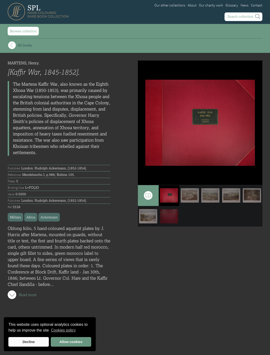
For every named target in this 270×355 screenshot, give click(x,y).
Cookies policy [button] (63, 330)
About (192, 5)
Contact (256, 5)
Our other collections (169, 5)
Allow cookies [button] (70, 342)
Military (15, 217)
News (244, 5)
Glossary (231, 5)
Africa (30, 217)
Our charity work (211, 5)
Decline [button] (28, 342)
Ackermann (49, 217)
